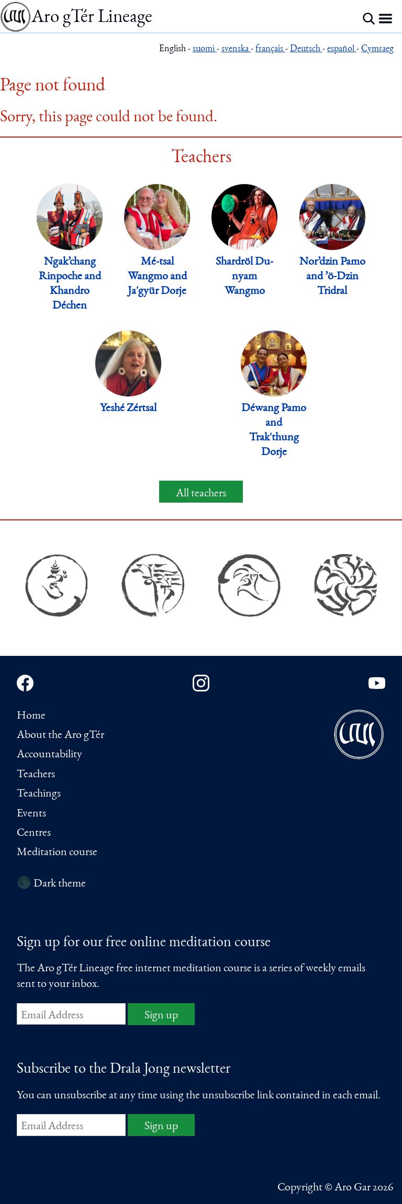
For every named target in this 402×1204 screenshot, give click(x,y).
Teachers (36, 774)
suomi (205, 49)
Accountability (49, 754)
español (341, 49)
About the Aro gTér (60, 735)
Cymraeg (377, 49)
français (270, 49)
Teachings (39, 794)
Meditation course (57, 852)
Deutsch (306, 49)
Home (31, 716)
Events (31, 814)
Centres (34, 833)
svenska (236, 49)
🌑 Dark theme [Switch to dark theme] (51, 884)
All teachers (201, 493)
